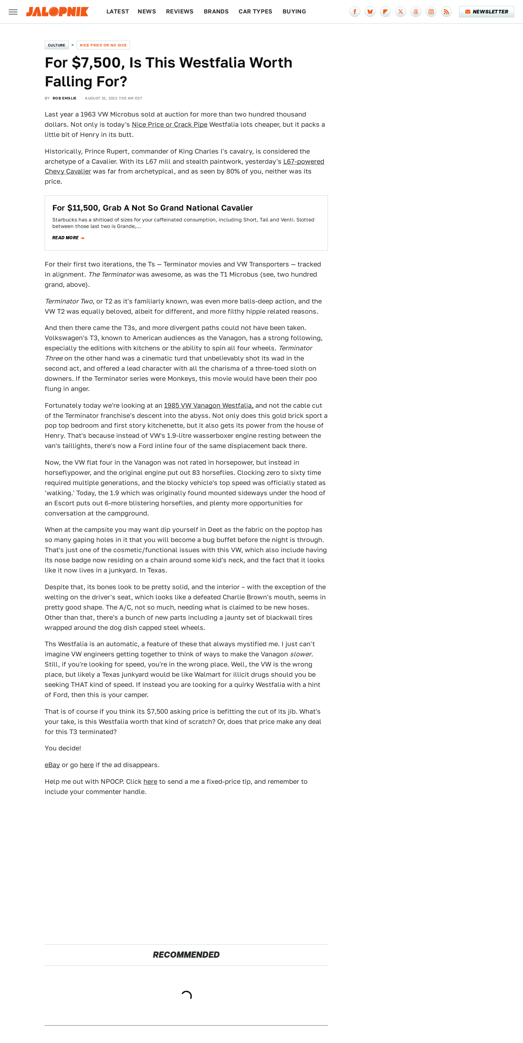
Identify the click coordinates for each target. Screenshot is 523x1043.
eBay (52, 765)
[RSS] (446, 11)
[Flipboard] (385, 11)
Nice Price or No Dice (103, 45)
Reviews (180, 11)
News (147, 11)
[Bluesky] (370, 11)
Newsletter (486, 11)
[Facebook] (354, 11)
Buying (294, 11)
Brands (216, 11)
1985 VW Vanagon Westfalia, (209, 405)
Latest (117, 11)
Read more (65, 238)
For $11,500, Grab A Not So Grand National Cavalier (152, 207)
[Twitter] (400, 11)
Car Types (256, 11)
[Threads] (415, 11)
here (87, 765)
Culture (56, 45)
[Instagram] (431, 11)
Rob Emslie (65, 98)
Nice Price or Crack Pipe (169, 124)
